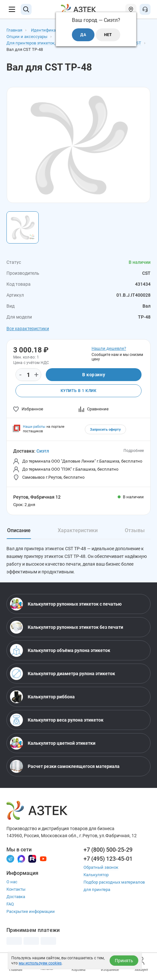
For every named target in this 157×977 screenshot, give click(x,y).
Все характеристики (27, 328)
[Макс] (21, 858)
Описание (19, 530)
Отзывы (135, 530)
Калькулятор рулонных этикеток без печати (66, 627)
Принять (124, 960)
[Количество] (28, 375)
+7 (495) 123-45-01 (107, 858)
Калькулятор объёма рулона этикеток (60, 650)
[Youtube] (43, 858)
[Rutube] (32, 858)
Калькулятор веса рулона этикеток (56, 720)
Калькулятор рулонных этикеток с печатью (66, 604)
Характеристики (78, 530)
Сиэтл (42, 451)
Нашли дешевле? (109, 348)
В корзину (93, 374)
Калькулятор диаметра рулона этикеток (62, 673)
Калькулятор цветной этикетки (52, 743)
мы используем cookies (40, 963)
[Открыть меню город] (130, 9)
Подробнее (133, 450)
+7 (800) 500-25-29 (107, 849)
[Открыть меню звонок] (145, 9)
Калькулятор (96, 874)
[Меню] (11, 9)
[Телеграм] (10, 858)
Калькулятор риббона (42, 696)
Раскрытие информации (30, 911)
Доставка (15, 896)
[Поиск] (26, 9)
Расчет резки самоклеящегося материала (65, 766)
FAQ (10, 904)
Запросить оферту (105, 429)
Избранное (28, 409)
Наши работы (34, 427)
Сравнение (94, 409)
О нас (11, 881)
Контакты (15, 889)
